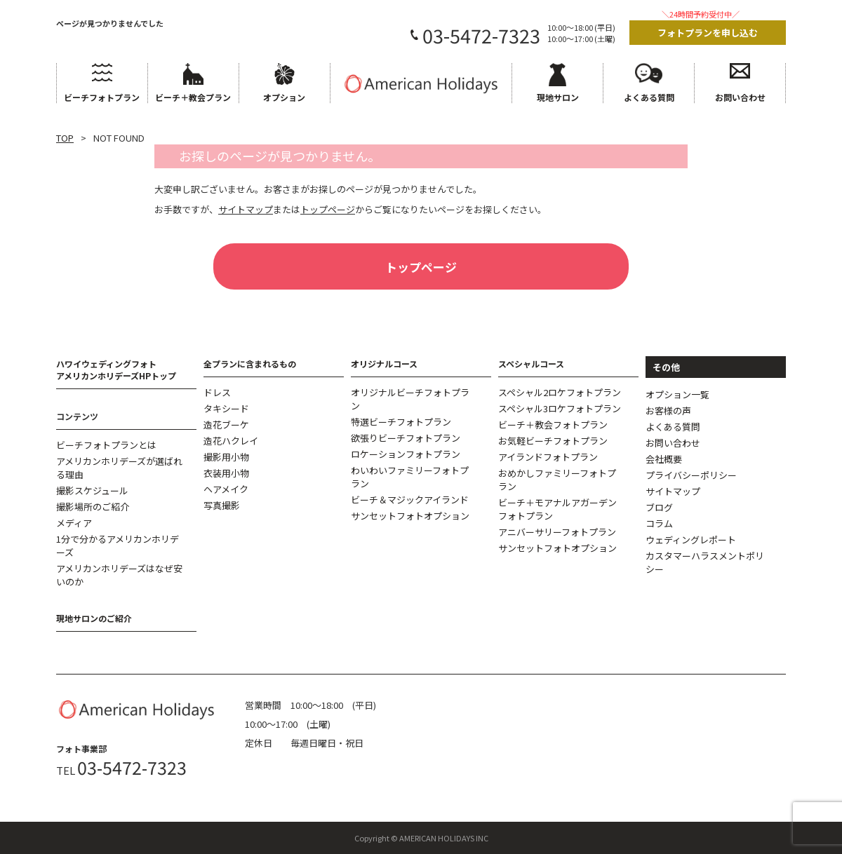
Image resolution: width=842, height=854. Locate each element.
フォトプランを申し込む (707, 32)
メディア (74, 522)
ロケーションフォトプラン (405, 454)
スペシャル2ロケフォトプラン (559, 392)
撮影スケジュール (92, 490)
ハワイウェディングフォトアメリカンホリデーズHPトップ (116, 369)
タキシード (226, 408)
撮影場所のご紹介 (92, 506)
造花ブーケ (226, 424)
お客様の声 (668, 410)
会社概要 (664, 459)
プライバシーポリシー (691, 475)
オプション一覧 (677, 394)
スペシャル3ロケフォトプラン (559, 408)
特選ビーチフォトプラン (401, 421)
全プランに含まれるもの (249, 364)
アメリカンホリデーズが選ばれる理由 (119, 467)
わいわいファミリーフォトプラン (410, 476)
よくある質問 (673, 426)
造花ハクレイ (230, 440)
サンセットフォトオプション (410, 515)
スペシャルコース (531, 364)
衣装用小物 (226, 473)
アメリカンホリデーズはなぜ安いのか (119, 575)
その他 (666, 367)
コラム (659, 523)
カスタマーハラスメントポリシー (705, 562)
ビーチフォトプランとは (106, 445)
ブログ (659, 507)
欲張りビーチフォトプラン (405, 438)
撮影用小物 (226, 456)
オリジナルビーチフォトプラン (410, 399)
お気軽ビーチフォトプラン (553, 440)
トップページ (421, 267)
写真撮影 (221, 505)
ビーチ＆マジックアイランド (410, 499)
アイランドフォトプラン (548, 456)
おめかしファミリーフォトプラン (557, 479)
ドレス (217, 392)
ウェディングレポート (691, 539)
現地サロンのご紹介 (94, 618)
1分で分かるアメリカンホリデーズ (117, 545)
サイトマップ (673, 491)
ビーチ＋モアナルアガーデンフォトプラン (557, 509)
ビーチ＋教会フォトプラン (553, 424)
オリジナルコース (384, 364)
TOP (65, 137)
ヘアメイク (225, 489)
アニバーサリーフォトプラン (557, 531)
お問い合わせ (673, 442)
